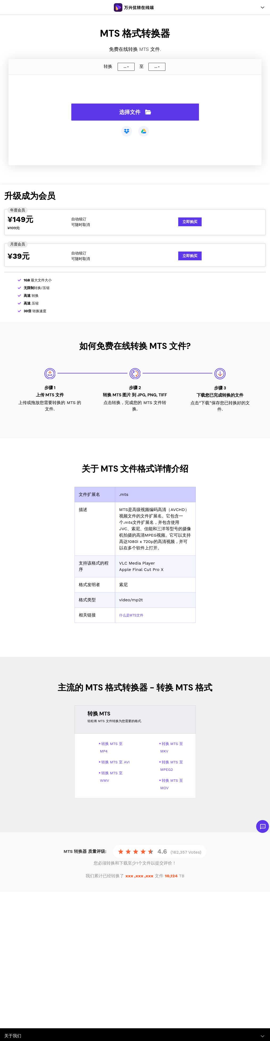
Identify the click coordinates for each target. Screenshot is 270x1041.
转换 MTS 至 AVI (115, 762)
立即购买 (189, 222)
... (124, 67)
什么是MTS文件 (134, 615)
